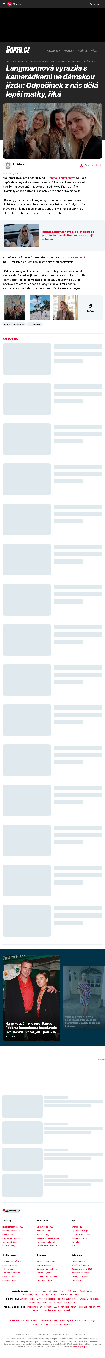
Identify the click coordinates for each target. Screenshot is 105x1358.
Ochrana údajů (78, 1321)
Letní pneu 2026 (78, 1261)
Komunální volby (43, 1231)
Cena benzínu (72, 1291)
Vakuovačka (68, 1302)
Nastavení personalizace (52, 1324)
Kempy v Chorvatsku (45, 1261)
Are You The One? (54, 1295)
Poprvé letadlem (43, 1265)
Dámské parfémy (61, 1307)
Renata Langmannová (58, 178)
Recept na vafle (8, 1276)
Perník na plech (8, 1280)
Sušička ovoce (55, 1302)
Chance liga (76, 1227)
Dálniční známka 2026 (80, 1265)
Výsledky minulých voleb (47, 1238)
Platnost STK (77, 1280)
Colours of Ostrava (9, 1242)
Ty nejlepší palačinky (10, 1261)
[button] (14, 308)
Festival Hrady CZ (9, 1246)
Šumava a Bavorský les (46, 1269)
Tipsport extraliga (78, 1231)
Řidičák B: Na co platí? (81, 1273)
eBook (85, 165)
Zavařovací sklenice (46, 1299)
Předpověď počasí (39, 1291)
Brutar (79, 1299)
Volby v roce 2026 (44, 1227)
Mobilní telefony (30, 1307)
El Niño (66, 1295)
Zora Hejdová (33, 324)
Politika (69, 50)
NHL (73, 1246)
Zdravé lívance (8, 1269)
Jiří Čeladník (18, 164)
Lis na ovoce (89, 1299)
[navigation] (3, 4)
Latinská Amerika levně (46, 1276)
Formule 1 (76, 1242)
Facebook (9, 1321)
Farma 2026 (40, 1295)
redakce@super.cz (61, 1347)
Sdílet (96, 165)
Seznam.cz (95, 4)
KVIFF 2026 (7, 1235)
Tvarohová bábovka (10, 1273)
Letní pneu (74, 1307)
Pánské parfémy (59, 1310)
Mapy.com (26, 1291)
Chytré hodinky (44, 1310)
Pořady (83, 50)
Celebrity (53, 50)
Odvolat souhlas (93, 1321)
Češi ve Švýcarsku (44, 1273)
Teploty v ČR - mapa (56, 1291)
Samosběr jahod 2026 (88, 1291)
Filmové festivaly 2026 (11, 1231)
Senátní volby (42, 1235)
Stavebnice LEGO (45, 1307)
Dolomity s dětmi (43, 1280)
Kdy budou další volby (46, 1242)
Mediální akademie (42, 1321)
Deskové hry (85, 1307)
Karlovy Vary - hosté (10, 1238)
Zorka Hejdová (71, 257)
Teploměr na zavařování (65, 1299)
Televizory (97, 1307)
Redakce (28, 1321)
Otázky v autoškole (79, 1276)
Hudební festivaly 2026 (11, 1227)
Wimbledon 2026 (78, 1238)
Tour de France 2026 (80, 1235)
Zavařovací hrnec (29, 1299)
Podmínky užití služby (61, 1321)
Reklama (19, 1321)
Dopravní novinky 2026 (81, 1269)
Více (95, 51)
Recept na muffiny (9, 1265)
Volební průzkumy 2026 (46, 1246)
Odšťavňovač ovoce (39, 1302)
